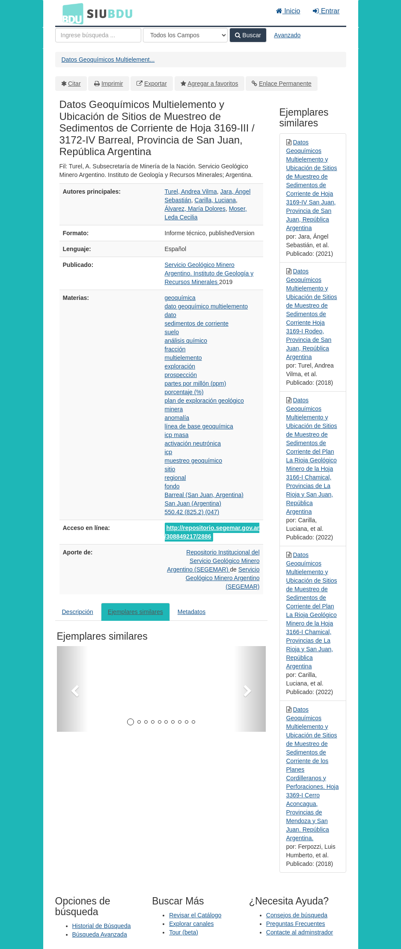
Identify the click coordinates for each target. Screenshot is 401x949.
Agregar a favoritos (212, 83)
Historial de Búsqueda (101, 925)
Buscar (248, 35)
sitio (170, 469)
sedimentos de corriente (197, 323)
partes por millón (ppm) (195, 383)
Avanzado (287, 35)
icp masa (177, 434)
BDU (70, 13)
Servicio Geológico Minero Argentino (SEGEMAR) (223, 578)
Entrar (326, 11)
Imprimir (112, 83)
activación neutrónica (193, 443)
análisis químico (186, 340)
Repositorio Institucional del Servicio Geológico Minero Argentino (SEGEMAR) (213, 561)
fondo (172, 486)
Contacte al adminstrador (299, 932)
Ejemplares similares (135, 611)
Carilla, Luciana (215, 200)
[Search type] (185, 35)
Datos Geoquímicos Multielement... (108, 59)
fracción (175, 349)
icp (168, 452)
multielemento (183, 357)
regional (175, 477)
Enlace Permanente (285, 83)
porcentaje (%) (184, 392)
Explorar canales (191, 923)
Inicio (288, 11)
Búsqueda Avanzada (99, 934)
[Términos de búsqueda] (98, 35)
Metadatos (191, 611)
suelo (172, 332)
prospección (181, 374)
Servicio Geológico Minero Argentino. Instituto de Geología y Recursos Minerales (209, 273)
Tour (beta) (183, 932)
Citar (74, 83)
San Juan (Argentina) (193, 503)
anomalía (177, 417)
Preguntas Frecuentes (295, 923)
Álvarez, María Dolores (195, 208)
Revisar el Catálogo (195, 915)
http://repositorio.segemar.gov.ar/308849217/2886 (212, 532)
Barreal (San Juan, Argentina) (204, 494)
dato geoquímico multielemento (206, 306)
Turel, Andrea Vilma (191, 191)
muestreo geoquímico (194, 460)
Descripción (77, 611)
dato (170, 314)
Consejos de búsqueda (296, 915)
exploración (180, 366)
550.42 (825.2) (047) (192, 512)
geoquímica (180, 297)
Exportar (155, 83)
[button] (72, 689)
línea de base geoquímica (199, 426)
